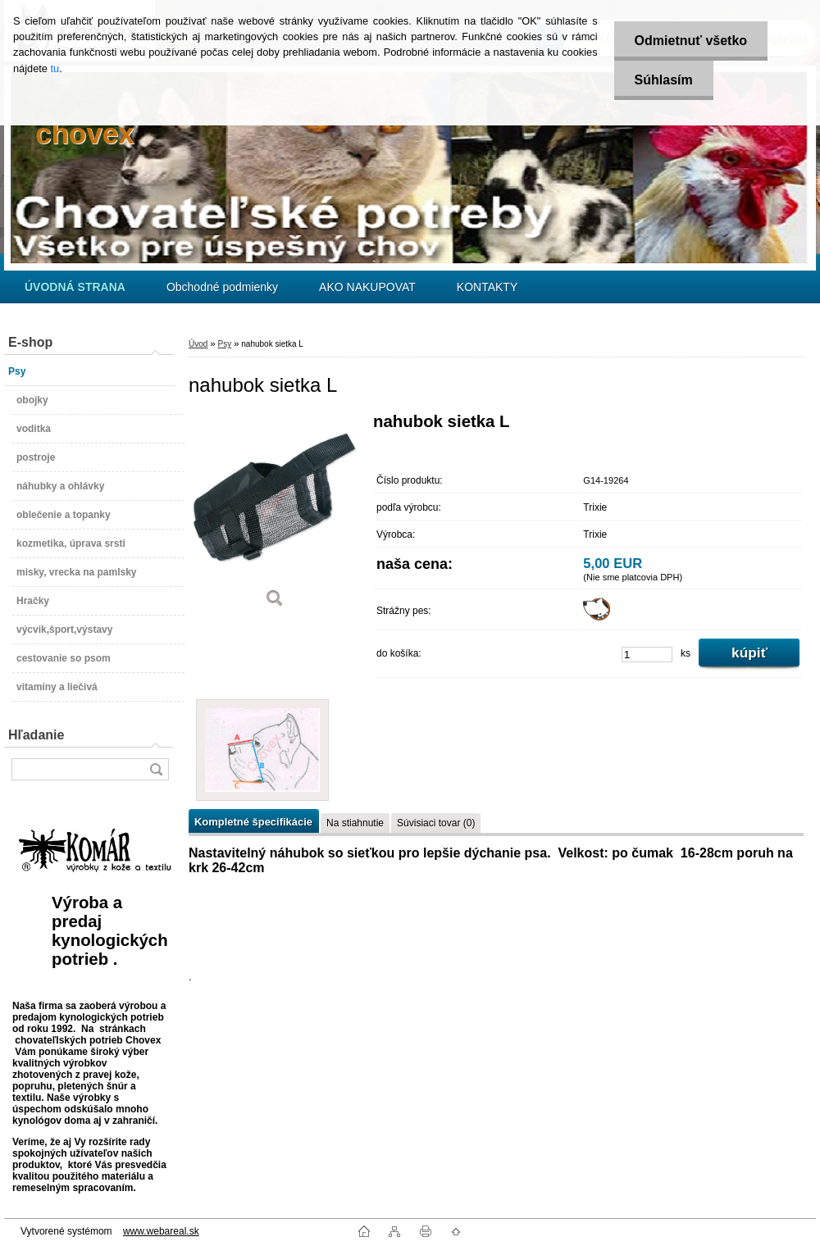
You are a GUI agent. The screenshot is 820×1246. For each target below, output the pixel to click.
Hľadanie (36, 735)
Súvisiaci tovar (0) (436, 823)
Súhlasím (664, 80)
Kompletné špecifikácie (253, 822)
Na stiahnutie (355, 823)
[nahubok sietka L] (274, 516)
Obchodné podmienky (222, 286)
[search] (156, 769)
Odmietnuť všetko (691, 41)
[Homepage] (75, 287)
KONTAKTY (487, 286)
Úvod (198, 343)
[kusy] (647, 654)
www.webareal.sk (161, 1231)
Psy (224, 343)
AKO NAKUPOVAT (367, 286)
